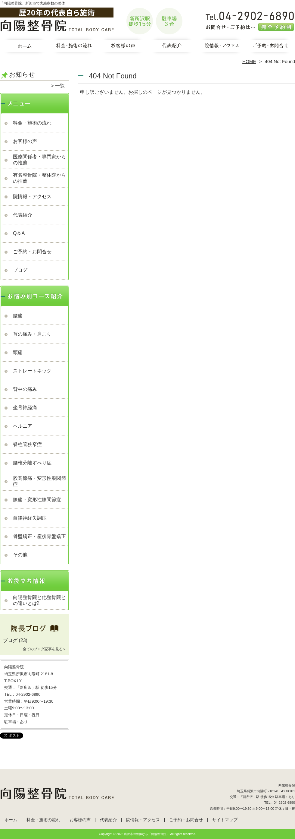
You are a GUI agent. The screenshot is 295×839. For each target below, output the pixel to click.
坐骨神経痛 (25, 407)
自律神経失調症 (30, 518)
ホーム (24, 47)
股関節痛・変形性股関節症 (39, 481)
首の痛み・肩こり (32, 334)
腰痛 (18, 315)
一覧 (60, 85)
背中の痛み (25, 389)
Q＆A (19, 233)
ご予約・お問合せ (270, 47)
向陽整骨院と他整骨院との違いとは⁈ (39, 600)
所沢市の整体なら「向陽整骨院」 (146, 834)
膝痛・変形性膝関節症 (37, 499)
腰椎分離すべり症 (32, 462)
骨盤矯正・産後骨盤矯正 (39, 536)
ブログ (20, 270)
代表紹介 (172, 47)
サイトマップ (225, 820)
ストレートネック (32, 370)
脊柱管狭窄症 (27, 444)
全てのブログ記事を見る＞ (44, 649)
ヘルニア (22, 426)
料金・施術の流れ (73, 47)
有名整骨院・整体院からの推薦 (39, 178)
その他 (20, 554)
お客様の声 (123, 47)
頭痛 (18, 352)
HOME (249, 61)
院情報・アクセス (221, 47)
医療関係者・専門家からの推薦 (39, 159)
